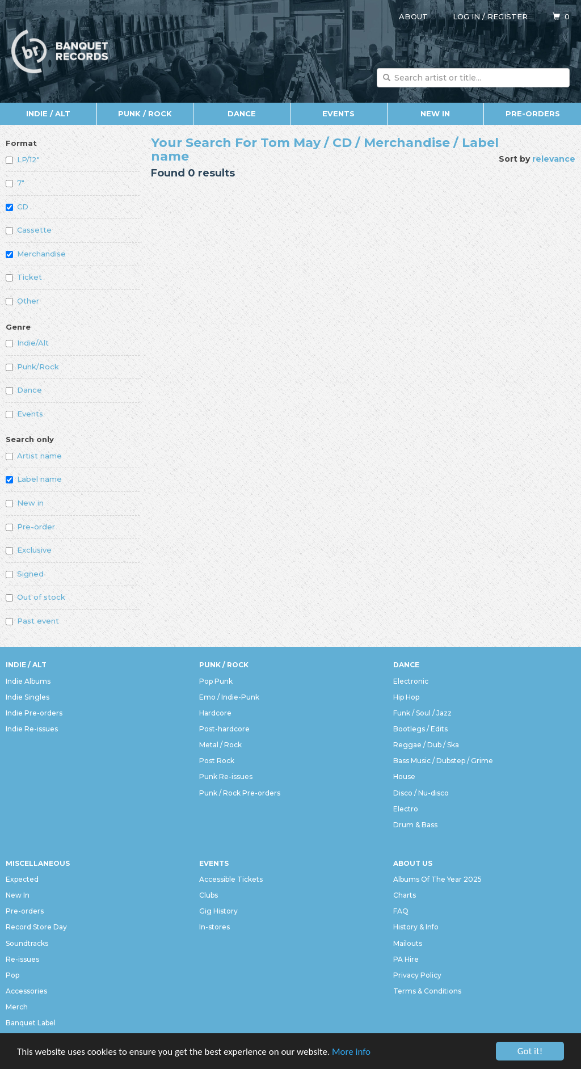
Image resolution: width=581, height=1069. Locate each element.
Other (22, 300)
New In (435, 113)
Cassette (29, 229)
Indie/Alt (27, 342)
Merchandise (36, 253)
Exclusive (29, 549)
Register (507, 16)
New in (25, 502)
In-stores (214, 927)
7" (15, 182)
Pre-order (30, 526)
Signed (25, 573)
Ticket (24, 276)
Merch (17, 1007)
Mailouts (407, 943)
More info (351, 1053)
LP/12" (23, 159)
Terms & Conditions (427, 991)
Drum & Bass (415, 824)
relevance (553, 159)
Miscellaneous (38, 863)
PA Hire (406, 959)
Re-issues (22, 959)
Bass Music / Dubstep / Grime (443, 760)
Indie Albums (28, 681)
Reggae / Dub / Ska (426, 744)
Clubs (208, 895)
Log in (466, 16)
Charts (404, 895)
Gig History (218, 911)
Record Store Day (36, 927)
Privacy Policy (417, 975)
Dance (242, 113)
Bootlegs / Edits (420, 729)
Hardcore (215, 713)
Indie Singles (27, 697)
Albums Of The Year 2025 (437, 879)
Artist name (34, 455)
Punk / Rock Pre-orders (239, 793)
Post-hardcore (224, 729)
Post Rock (216, 760)
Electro (405, 809)
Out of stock (35, 596)
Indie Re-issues (32, 729)
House (404, 776)
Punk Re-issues (225, 776)
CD (17, 206)
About (413, 16)
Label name (34, 478)
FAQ (401, 911)
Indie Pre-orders (34, 713)
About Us (412, 863)
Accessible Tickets (231, 879)
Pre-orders (533, 113)
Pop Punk (216, 681)
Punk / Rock (145, 113)
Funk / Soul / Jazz (422, 713)
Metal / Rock (220, 744)
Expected (22, 879)
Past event (32, 620)
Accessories (26, 991)
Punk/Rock (32, 366)
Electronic (410, 681)
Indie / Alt (48, 113)
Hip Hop (406, 697)
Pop (12, 975)
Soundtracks (27, 943)
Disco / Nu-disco (421, 793)
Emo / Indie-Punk (229, 697)
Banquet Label (31, 1023)
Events (338, 113)
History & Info (416, 927)
